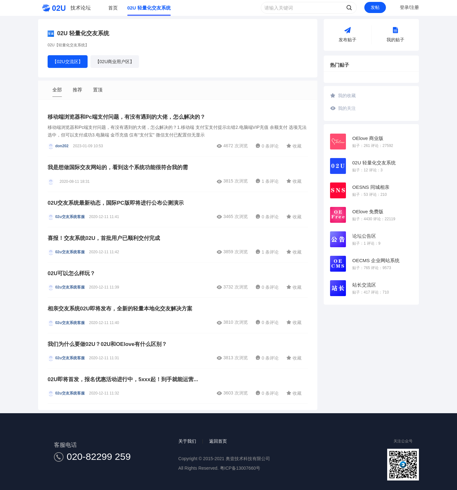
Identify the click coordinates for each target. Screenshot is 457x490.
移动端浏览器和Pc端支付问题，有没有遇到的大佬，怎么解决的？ (126, 117)
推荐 (77, 89)
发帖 (375, 7)
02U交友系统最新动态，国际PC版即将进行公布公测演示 (116, 203)
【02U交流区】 (67, 61)
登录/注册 (409, 7)
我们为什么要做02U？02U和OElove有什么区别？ (107, 344)
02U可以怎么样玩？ (71, 273)
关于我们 (187, 441)
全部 (57, 89)
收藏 (293, 145)
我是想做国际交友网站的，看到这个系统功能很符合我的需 (118, 167)
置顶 (98, 89)
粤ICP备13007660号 (240, 468)
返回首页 (218, 441)
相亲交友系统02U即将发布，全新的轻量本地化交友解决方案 (120, 309)
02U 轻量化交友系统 (149, 7)
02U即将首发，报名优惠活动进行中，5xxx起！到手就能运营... (123, 379)
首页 (113, 7)
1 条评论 (267, 181)
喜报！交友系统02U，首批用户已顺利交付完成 (104, 238)
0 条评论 (267, 146)
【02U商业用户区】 (115, 61)
